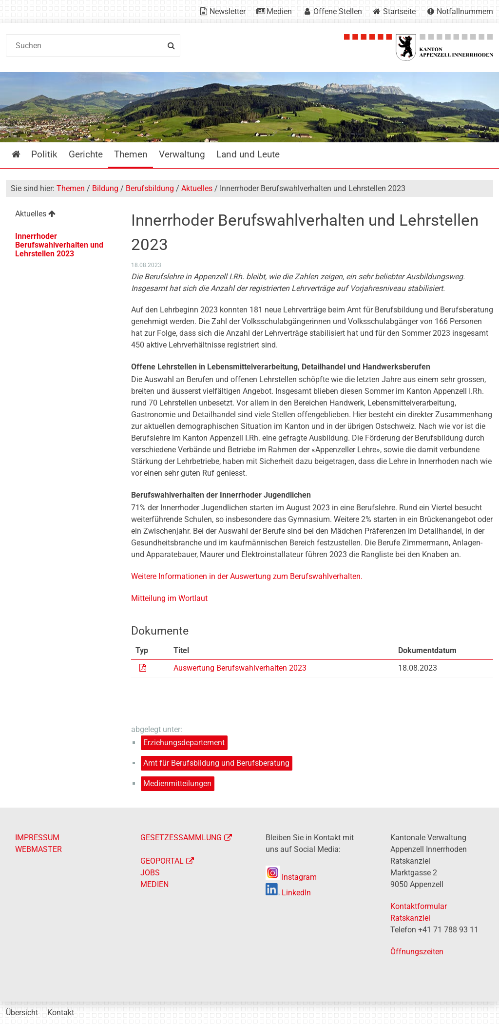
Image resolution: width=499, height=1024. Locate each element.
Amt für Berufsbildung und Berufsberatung (216, 763)
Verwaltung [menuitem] (182, 154)
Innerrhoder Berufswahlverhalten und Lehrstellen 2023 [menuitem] (59, 245)
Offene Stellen (337, 11)
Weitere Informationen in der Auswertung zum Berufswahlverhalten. (247, 576)
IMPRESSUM (37, 837)
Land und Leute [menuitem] (248, 154)
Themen (71, 188)
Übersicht (22, 1012)
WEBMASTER (38, 849)
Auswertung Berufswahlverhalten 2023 (240, 668)
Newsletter (228, 11)
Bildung (105, 188)
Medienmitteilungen (177, 783)
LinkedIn (288, 892)
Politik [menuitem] (44, 154)
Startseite (399, 11)
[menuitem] (62, 215)
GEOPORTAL (162, 861)
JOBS (150, 872)
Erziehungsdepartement (184, 742)
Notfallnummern (465, 11)
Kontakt (60, 1012)
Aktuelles (196, 188)
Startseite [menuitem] (23, 154)
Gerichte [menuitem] (86, 154)
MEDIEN (154, 884)
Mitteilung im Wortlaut (169, 598)
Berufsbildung (150, 188)
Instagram (291, 877)
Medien (279, 11)
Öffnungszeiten (416, 951)
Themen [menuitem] (131, 154)
